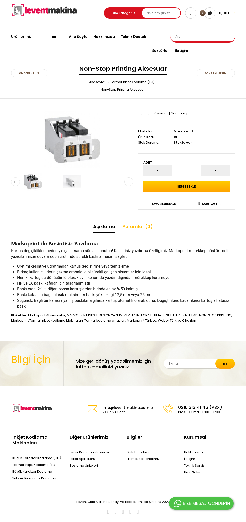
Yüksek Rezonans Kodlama (34, 478)
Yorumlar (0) (138, 226)
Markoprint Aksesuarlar (46, 315)
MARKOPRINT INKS (81, 315)
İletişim (189, 458)
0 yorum (161, 113)
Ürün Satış (192, 472)
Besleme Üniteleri (84, 465)
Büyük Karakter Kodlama (32, 471)
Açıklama (104, 226)
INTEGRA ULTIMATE (150, 315)
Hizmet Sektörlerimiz (143, 458)
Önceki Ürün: (29, 73)
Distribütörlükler (139, 452)
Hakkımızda (193, 452)
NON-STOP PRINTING (215, 315)
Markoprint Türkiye (141, 320)
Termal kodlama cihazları (104, 320)
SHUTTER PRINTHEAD (182, 315)
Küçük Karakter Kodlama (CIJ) (36, 458)
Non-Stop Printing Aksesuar (123, 89)
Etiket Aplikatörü (82, 458)
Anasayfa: (97, 82)
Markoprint (183, 131)
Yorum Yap (180, 113)
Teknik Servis (194, 465)
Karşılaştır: (209, 204)
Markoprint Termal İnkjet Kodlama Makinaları (47, 320)
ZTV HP (129, 315)
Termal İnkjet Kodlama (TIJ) (132, 82)
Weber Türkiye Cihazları (177, 320)
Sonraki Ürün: (215, 73)
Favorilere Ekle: (162, 204)
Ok (225, 364)
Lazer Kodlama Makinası (89, 452)
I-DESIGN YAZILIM (109, 315)
